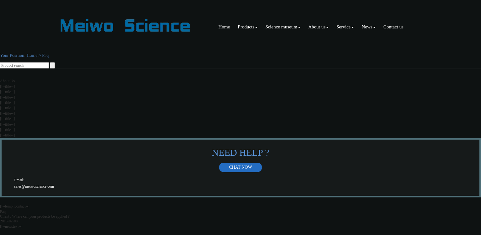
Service (345, 26)
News (369, 26)
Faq (45, 55)
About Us (7, 81)
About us (318, 26)
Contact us (393, 26)
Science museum (282, 26)
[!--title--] (7, 86)
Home (224, 26)
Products (248, 26)
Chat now (240, 167)
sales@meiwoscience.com (34, 186)
